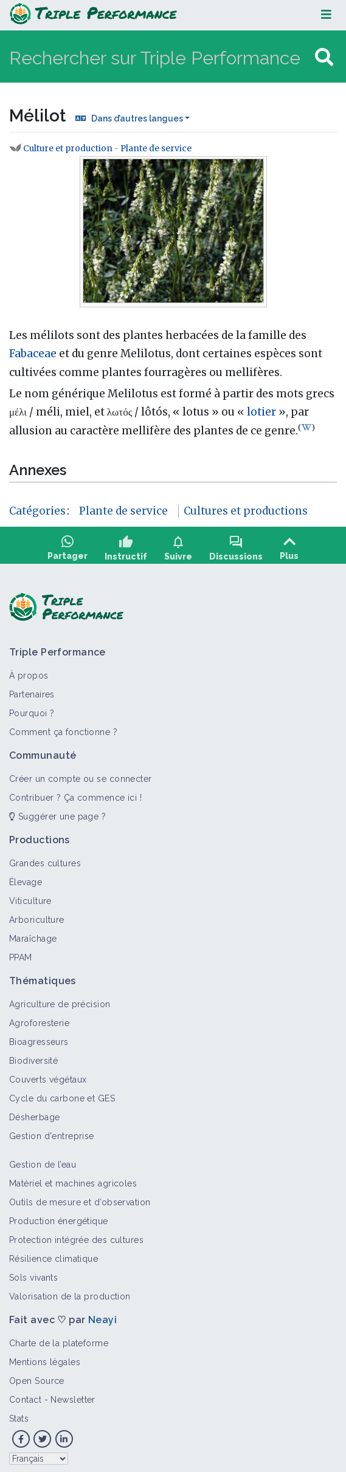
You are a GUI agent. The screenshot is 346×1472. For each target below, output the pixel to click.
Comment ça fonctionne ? (63, 728)
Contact (25, 1395)
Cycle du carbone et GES (62, 1094)
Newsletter (72, 1395)
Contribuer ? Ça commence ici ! (75, 793)
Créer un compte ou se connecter (80, 774)
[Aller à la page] (324, 57)
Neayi (102, 1315)
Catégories (37, 511)
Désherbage (34, 1113)
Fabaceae (33, 353)
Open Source (36, 1376)
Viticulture (30, 897)
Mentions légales (44, 1358)
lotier (261, 412)
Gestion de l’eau (42, 1160)
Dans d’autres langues (137, 118)
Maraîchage (33, 934)
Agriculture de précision (60, 1000)
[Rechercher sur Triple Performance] (160, 57)
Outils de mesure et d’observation (80, 1198)
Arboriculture (36, 915)
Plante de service (156, 148)
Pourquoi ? (31, 709)
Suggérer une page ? (57, 812)
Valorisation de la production (70, 1292)
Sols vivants (33, 1273)
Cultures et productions (246, 511)
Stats (19, 1414)
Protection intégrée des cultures (76, 1236)
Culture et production (67, 148)
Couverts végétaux (47, 1075)
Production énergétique (58, 1217)
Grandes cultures (45, 859)
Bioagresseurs (39, 1037)
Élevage (25, 878)
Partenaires (32, 690)
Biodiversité (33, 1056)
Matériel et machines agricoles (73, 1179)
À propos (29, 671)
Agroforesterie (39, 1019)
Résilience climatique (53, 1254)
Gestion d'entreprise (51, 1132)
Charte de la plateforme (58, 1339)
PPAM (20, 953)
